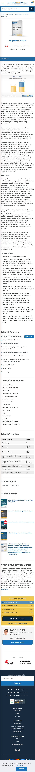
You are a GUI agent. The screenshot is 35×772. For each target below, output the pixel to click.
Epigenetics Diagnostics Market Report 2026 (19, 533)
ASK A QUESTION (17, 642)
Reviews (17, 716)
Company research (17, 726)
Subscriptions (17, 731)
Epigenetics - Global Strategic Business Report (20, 511)
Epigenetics (5, 485)
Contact (17, 739)
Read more (4, 589)
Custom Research (17, 729)
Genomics (15, 485)
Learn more (19, 765)
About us (17, 710)
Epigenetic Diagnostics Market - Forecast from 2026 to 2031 (20, 500)
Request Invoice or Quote (17, 624)
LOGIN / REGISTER (17, 744)
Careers (17, 713)
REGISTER (17, 683)
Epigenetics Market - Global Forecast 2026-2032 (21, 522)
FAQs (17, 741)
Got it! (21, 769)
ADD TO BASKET (17, 619)
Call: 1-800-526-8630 (17, 638)
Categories (17, 723)
